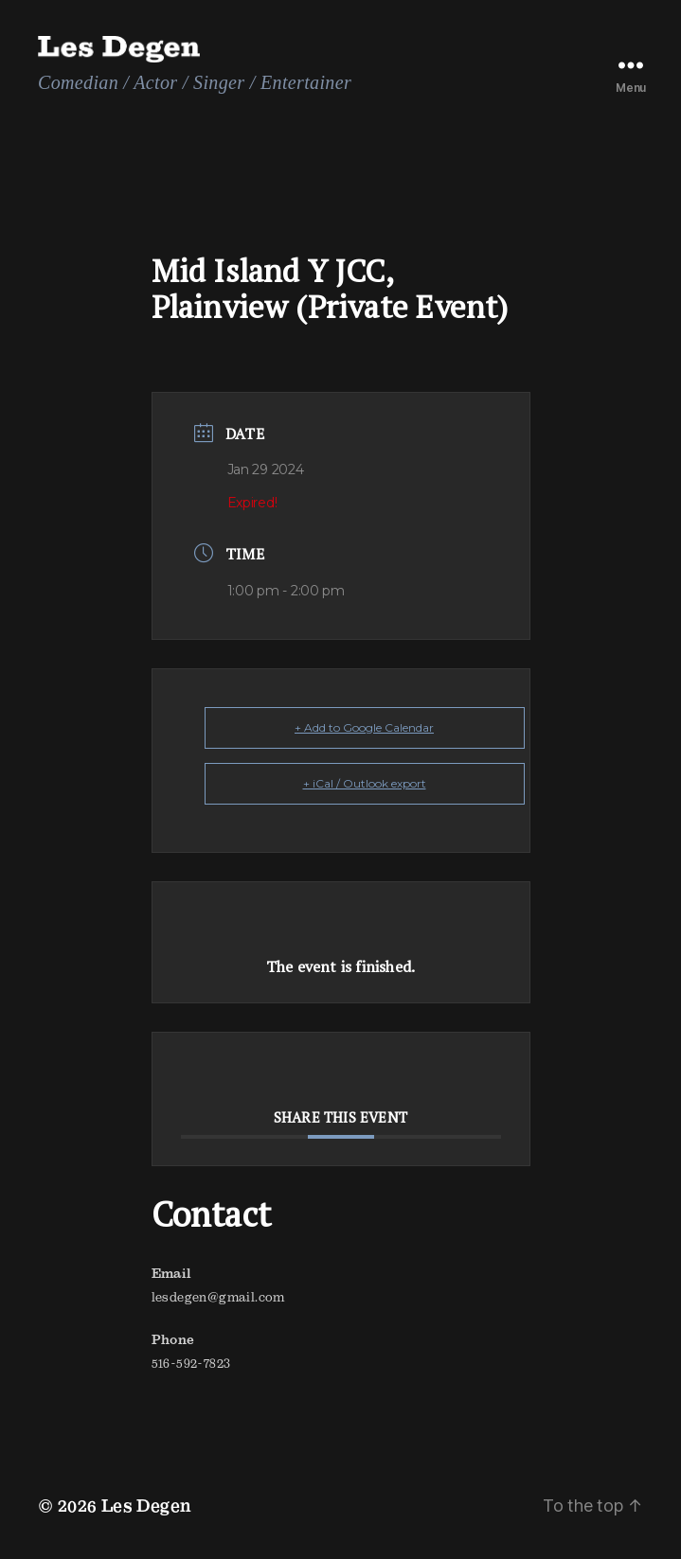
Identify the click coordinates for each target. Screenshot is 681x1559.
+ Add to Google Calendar (364, 727)
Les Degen (146, 1505)
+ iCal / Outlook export (364, 783)
